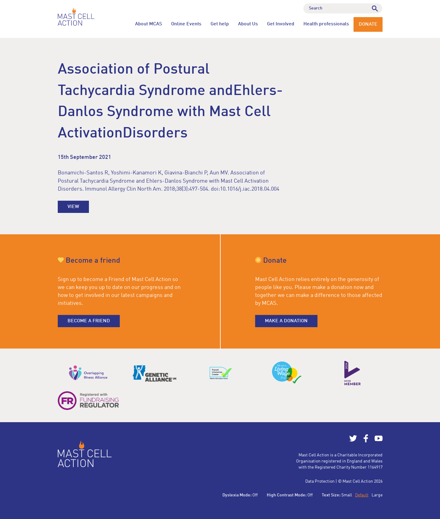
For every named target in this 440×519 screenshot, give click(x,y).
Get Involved (280, 24)
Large (377, 495)
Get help (220, 24)
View (73, 206)
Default (362, 495)
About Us (248, 24)
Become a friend (89, 321)
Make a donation (286, 321)
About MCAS (148, 24)
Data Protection (320, 481)
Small (346, 495)
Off (255, 495)
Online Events (186, 24)
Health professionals (326, 24)
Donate (368, 24)
